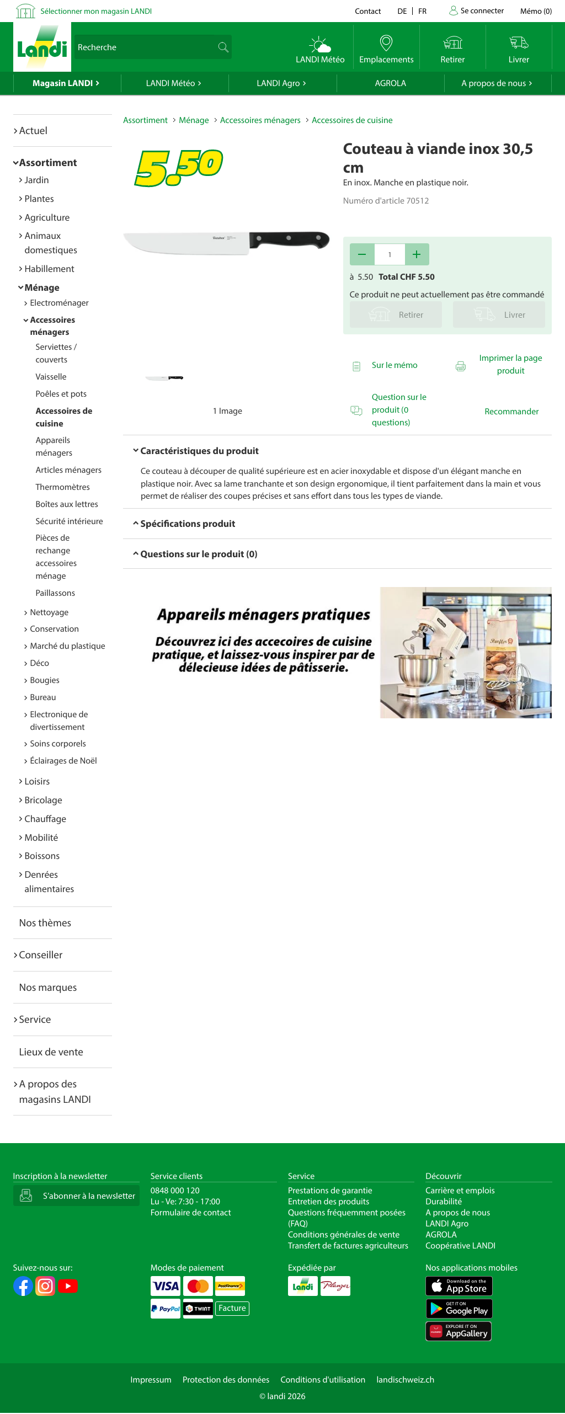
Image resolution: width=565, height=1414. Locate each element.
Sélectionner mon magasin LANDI (96, 11)
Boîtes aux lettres (67, 504)
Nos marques (48, 987)
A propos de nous (493, 83)
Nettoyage (49, 612)
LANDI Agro (278, 83)
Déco (40, 663)
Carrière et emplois (460, 1190)
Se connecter (482, 10)
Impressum (151, 1379)
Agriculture (47, 217)
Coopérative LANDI (460, 1245)
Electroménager (59, 302)
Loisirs (37, 781)
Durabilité (443, 1201)
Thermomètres (63, 487)
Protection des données (226, 1379)
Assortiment (48, 162)
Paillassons (56, 593)
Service (35, 1019)
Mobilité (41, 837)
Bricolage (43, 799)
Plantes (39, 198)
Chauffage (46, 818)
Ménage (42, 287)
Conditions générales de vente (343, 1234)
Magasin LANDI (63, 83)
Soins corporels (58, 743)
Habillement (49, 268)
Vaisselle (51, 376)
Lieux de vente (51, 1051)
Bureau (43, 697)
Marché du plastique (67, 646)
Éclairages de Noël (63, 760)
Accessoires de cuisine (352, 120)
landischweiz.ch (406, 1379)
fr (422, 11)
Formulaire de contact (191, 1212)
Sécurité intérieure (69, 521)
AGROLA (390, 83)
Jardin (37, 179)
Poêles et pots (61, 393)
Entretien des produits (328, 1201)
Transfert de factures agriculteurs (348, 1245)
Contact (368, 11)
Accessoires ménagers (53, 326)
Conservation (54, 628)
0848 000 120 (175, 1190)
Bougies (45, 680)
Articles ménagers (69, 470)
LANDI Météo (170, 83)
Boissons (42, 855)
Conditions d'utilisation (322, 1379)
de (402, 11)
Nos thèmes (45, 922)
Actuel (33, 130)
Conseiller (41, 954)
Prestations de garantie (330, 1190)
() (536, 11)
